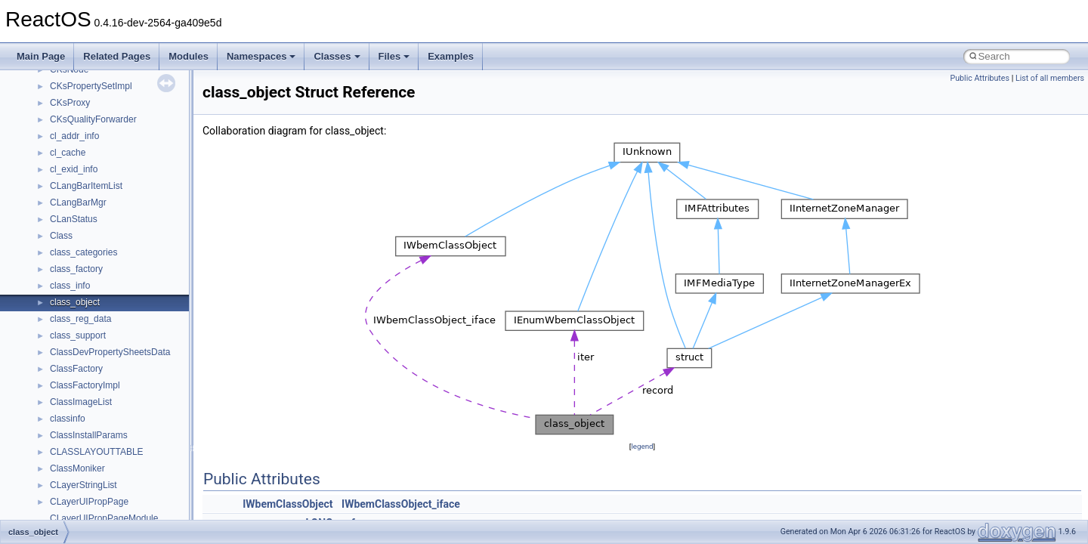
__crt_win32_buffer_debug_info (113, 242)
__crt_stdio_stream (88, 126)
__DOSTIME (75, 508)
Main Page (41, 56)
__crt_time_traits (83, 209)
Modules (188, 56)
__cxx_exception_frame (98, 342)
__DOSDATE (76, 492)
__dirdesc (69, 475)
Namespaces (261, 56)
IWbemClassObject (287, 504)
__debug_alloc (79, 425)
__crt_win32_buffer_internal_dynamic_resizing (143, 275)
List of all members (1049, 78)
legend (642, 446)
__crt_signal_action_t (92, 109)
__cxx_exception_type (95, 359)
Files (394, 56)
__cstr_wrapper (81, 325)
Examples (451, 56)
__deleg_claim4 (81, 442)
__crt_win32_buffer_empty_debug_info (128, 259)
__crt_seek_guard (86, 93)
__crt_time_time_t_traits (98, 159)
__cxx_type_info (83, 392)
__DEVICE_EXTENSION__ (105, 458)
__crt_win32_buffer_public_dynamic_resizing (140, 309)
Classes (337, 56)
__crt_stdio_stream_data (100, 143)
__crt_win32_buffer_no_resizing (114, 292)
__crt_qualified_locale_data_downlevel (128, 76)
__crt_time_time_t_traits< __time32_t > (128, 176)
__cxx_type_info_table (95, 408)
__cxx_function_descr (94, 375)
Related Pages (116, 56)
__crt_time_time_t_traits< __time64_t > (128, 192)
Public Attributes (979, 78)
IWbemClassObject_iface (401, 504)
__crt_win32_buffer (88, 226)
